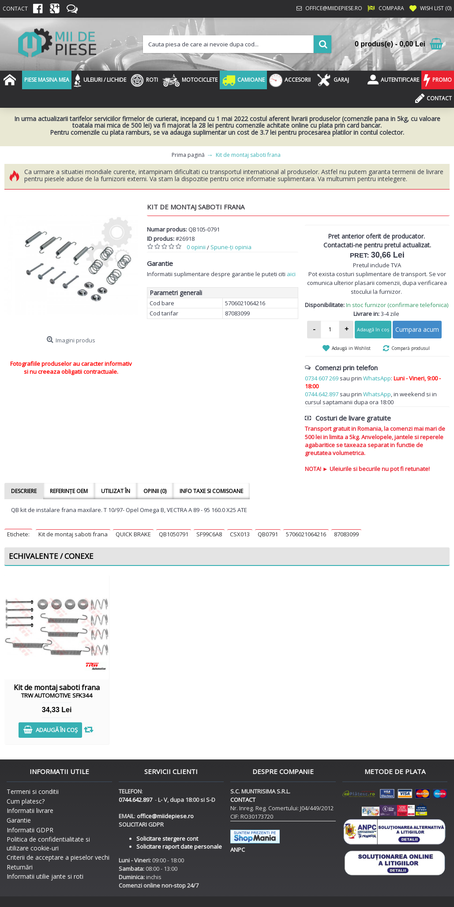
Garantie (19, 820)
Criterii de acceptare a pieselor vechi (58, 857)
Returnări (20, 867)
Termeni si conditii (33, 791)
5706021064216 (306, 534)
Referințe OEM (69, 491)
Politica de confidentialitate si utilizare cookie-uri (48, 843)
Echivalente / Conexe (51, 556)
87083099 (346, 534)
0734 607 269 (321, 378)
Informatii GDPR (30, 830)
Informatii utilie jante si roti (45, 876)
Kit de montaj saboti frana (73, 534)
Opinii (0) (154, 491)
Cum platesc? (26, 801)
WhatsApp (377, 378)
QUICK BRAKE (133, 534)
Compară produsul (410, 348)
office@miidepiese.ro (165, 816)
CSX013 (240, 534)
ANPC (237, 850)
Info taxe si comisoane (211, 491)
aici (291, 274)
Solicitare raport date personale (179, 846)
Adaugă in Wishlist (351, 348)
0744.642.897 (321, 394)
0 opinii (196, 247)
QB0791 (268, 534)
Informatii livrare (30, 810)
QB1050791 (173, 534)
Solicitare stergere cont (167, 838)
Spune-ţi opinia (230, 247)
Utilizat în (115, 491)
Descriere (24, 491)
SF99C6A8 (209, 534)
